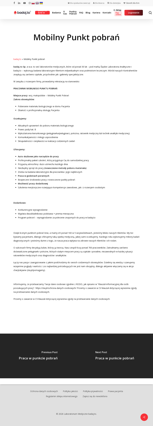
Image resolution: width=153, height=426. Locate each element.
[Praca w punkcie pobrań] (38, 356)
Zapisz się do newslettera (95, 396)
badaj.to (17, 59)
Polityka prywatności (93, 391)
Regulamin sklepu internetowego (62, 396)
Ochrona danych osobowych (44, 391)
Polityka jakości (70, 391)
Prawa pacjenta (115, 391)
